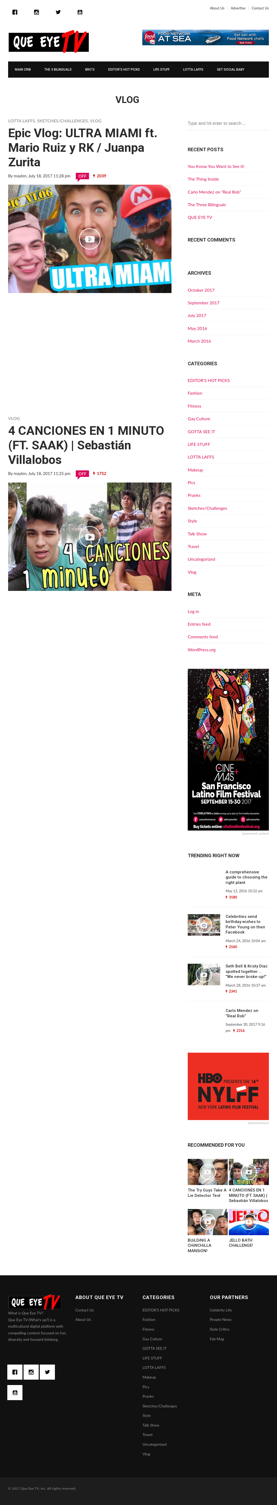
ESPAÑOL (22, 86)
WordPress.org (202, 649)
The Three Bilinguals (207, 204)
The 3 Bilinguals (58, 69)
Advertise (238, 8)
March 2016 (199, 340)
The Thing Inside (203, 178)
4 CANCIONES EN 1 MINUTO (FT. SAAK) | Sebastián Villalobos (86, 445)
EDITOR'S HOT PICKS (209, 380)
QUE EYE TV (200, 217)
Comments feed (203, 636)
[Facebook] (17, 12)
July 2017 (197, 315)
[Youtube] (79, 12)
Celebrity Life (221, 1310)
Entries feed (199, 623)
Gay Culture (199, 418)
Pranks (194, 495)
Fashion (195, 392)
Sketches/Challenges (62, 120)
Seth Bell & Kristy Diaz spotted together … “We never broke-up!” (247, 971)
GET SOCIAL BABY (230, 69)
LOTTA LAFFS (193, 69)
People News (221, 1319)
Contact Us (260, 8)
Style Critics (220, 1329)
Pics (191, 482)
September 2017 (203, 302)
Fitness (194, 405)
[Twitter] (59, 12)
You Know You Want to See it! (216, 166)
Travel (193, 546)
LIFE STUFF (161, 69)
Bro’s (90, 69)
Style (192, 520)
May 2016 (197, 328)
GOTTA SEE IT (201, 431)
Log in (193, 611)
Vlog (96, 120)
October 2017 (201, 289)
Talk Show (197, 533)
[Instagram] (38, 12)
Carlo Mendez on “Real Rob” (214, 191)
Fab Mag (217, 1339)
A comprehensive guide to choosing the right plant (247, 877)
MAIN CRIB (23, 69)
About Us (217, 8)
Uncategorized (201, 559)
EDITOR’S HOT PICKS (124, 69)
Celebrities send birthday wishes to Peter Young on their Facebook (245, 924)
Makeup (195, 469)
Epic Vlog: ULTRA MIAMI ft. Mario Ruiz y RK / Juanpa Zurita (82, 147)
